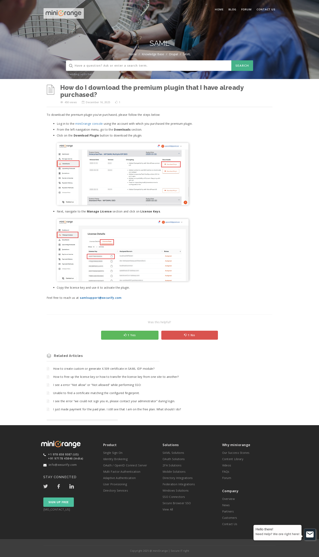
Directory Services (115, 490)
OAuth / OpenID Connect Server (125, 465)
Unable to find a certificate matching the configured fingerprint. (96, 393)
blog (232, 9)
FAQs (225, 472)
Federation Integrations (179, 484)
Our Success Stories (236, 453)
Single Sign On (113, 453)
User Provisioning (115, 484)
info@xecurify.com (63, 465)
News (226, 505)
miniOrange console (89, 124)
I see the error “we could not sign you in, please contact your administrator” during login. (114, 401)
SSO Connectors (174, 497)
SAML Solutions (173, 453)
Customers (229, 518)
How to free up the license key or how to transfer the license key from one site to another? (116, 377)
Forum (246, 9)
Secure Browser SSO (177, 503)
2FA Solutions (172, 465)
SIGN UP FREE (58, 502)
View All (168, 509)
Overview (228, 499)
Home (219, 9)
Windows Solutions (176, 490)
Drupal (173, 54)
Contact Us (266, 9)
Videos (226, 465)
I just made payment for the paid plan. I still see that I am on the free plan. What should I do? (117, 409)
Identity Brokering (115, 459)
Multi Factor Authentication (122, 472)
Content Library (233, 459)
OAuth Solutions (174, 459)
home (133, 54)
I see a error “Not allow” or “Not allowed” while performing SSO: (97, 385)
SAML (187, 54)
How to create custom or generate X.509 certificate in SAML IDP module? (103, 369)
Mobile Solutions (174, 472)
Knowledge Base (153, 54)
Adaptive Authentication (119, 478)
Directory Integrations (178, 478)
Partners (228, 511)
